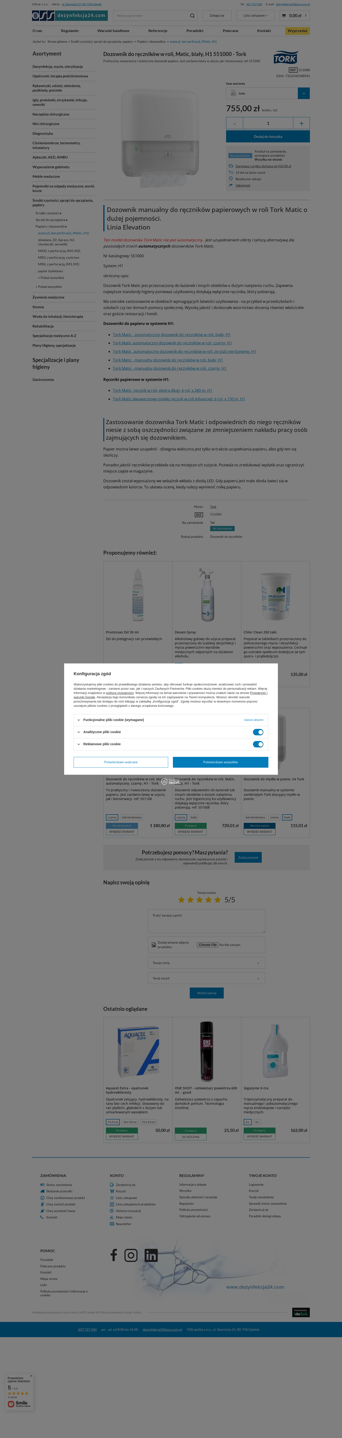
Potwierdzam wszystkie (220, 762)
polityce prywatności (120, 693)
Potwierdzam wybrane (121, 762)
